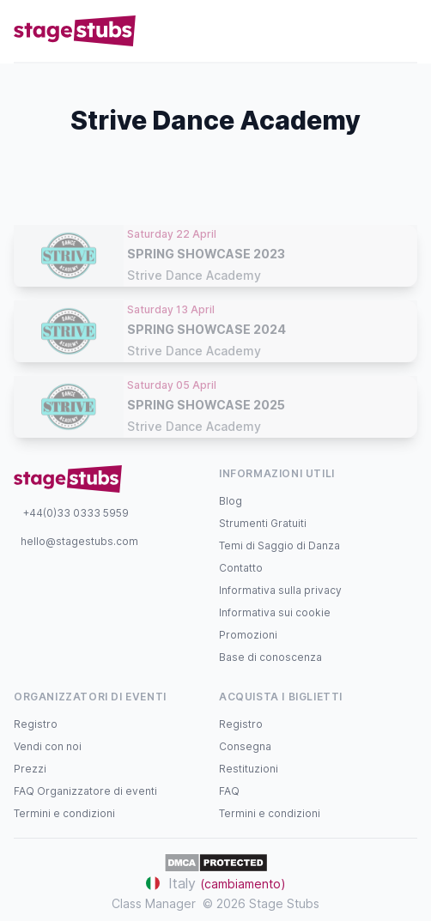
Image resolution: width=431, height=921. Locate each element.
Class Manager (154, 903)
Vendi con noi (48, 746)
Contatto (241, 567)
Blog (230, 500)
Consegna (245, 746)
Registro (36, 724)
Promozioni (248, 634)
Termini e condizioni (64, 813)
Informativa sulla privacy (280, 590)
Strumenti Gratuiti (263, 523)
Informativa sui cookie (275, 612)
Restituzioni (248, 768)
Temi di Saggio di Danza (279, 545)
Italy (216, 883)
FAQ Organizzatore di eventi (85, 791)
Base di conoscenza (270, 657)
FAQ (229, 791)
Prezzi (30, 768)
